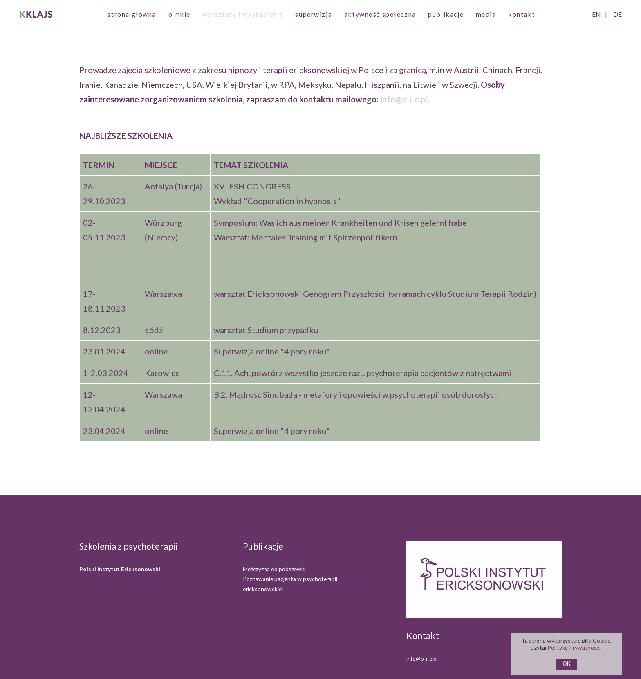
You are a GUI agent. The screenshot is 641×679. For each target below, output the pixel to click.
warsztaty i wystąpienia (243, 14)
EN (596, 14)
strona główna (132, 14)
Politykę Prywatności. (575, 647)
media (486, 14)
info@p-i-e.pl (403, 99)
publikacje (446, 14)
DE (617, 14)
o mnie (179, 14)
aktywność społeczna (380, 14)
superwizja (313, 14)
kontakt (521, 14)
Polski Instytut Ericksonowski (119, 568)
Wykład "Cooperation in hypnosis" (277, 201)
